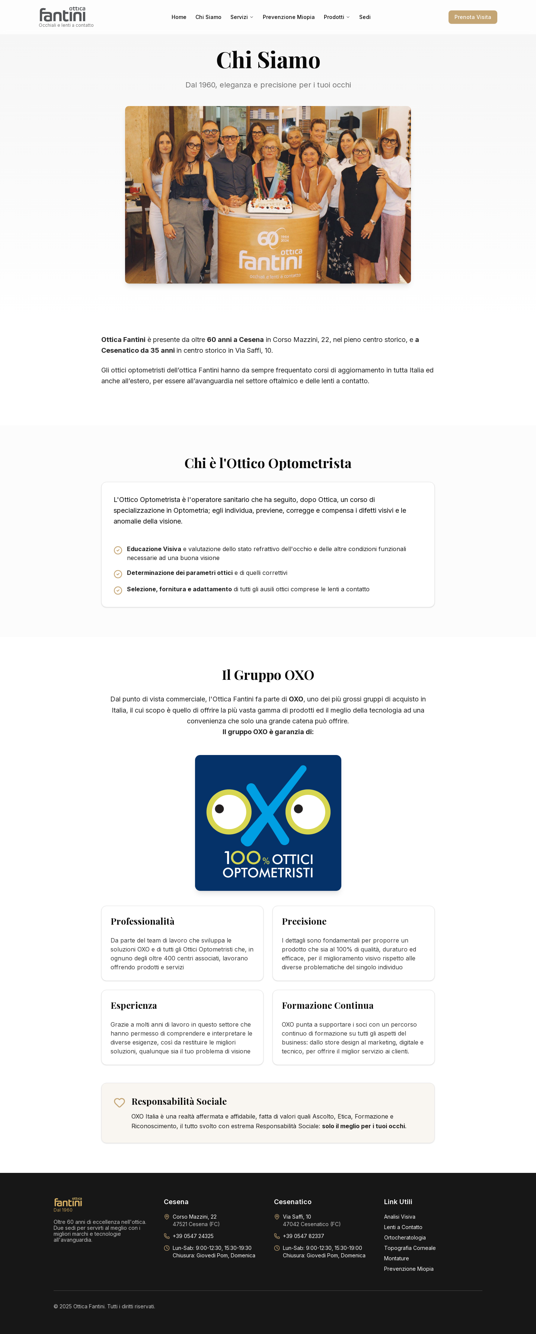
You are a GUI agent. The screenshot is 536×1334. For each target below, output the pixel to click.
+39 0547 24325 (193, 1236)
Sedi (365, 17)
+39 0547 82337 (303, 1236)
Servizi (242, 17)
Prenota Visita (472, 17)
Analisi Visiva (399, 1216)
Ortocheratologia (405, 1237)
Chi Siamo (208, 17)
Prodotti (337, 17)
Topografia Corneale (410, 1248)
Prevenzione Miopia (289, 17)
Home (179, 17)
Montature (396, 1258)
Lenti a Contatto (403, 1227)
